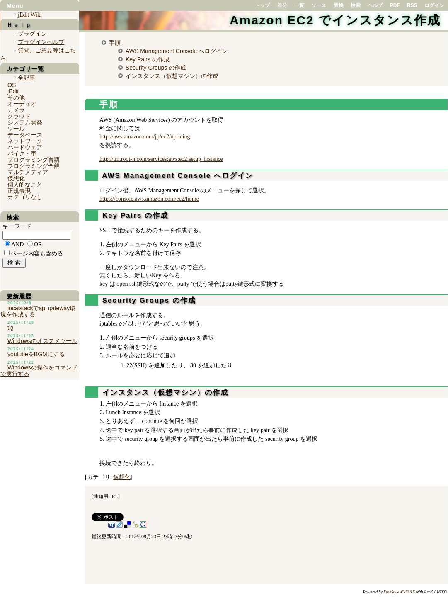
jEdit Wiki (30, 15)
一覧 (299, 5)
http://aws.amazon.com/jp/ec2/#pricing (144, 137)
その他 (16, 97)
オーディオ (21, 103)
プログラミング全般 (33, 166)
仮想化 (122, 477)
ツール (16, 128)
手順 (115, 42)
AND (17, 244)
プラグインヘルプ (41, 42)
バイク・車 (21, 153)
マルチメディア (27, 172)
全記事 (26, 78)
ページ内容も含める (37, 253)
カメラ (16, 110)
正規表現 (19, 190)
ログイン (434, 5)
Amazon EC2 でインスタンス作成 (335, 20)
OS (11, 85)
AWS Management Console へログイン (177, 51)
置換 (339, 5)
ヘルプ (375, 5)
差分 (282, 5)
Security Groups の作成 (156, 67)
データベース (24, 134)
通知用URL (105, 496)
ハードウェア (24, 147)
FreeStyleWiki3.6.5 (399, 592)
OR (38, 244)
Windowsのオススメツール (42, 341)
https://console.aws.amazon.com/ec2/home (149, 199)
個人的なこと (24, 184)
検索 (356, 5)
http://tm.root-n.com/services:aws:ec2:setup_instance (161, 159)
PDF (395, 5)
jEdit (13, 91)
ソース (318, 5)
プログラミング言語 (33, 159)
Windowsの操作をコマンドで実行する (38, 370)
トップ (262, 5)
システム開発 (24, 122)
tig (10, 327)
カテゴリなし (24, 197)
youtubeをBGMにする (36, 354)
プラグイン (32, 34)
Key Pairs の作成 (148, 59)
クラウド (19, 116)
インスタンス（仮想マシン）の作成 (172, 76)
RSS (412, 5)
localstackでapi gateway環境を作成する (37, 311)
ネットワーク (24, 141)
